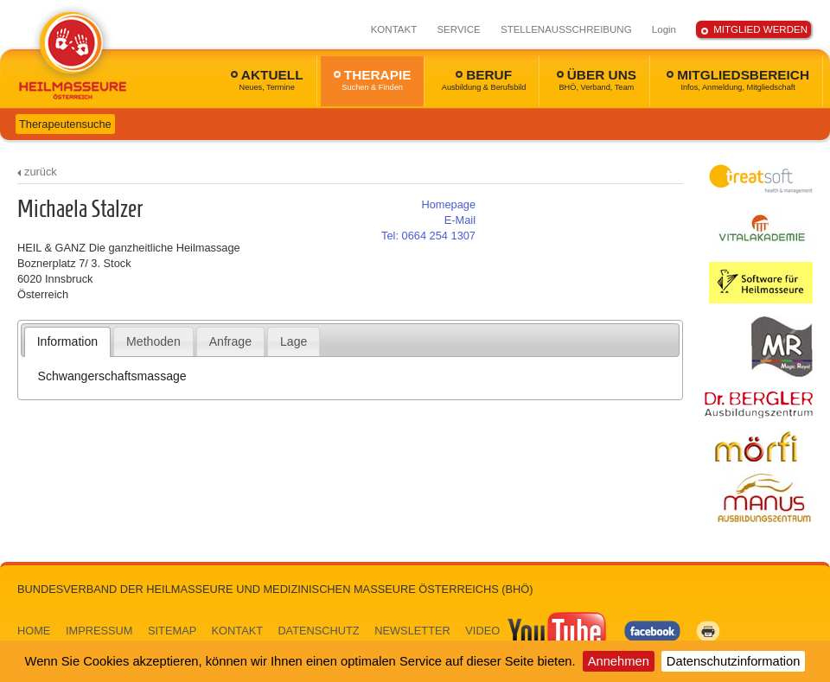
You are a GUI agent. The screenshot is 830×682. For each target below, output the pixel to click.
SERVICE (458, 29)
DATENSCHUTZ (318, 630)
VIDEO (537, 630)
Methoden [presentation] (153, 341)
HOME (33, 630)
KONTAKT (394, 29)
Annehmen (618, 661)
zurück (40, 171)
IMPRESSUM (99, 630)
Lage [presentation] (293, 341)
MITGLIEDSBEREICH (738, 79)
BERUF (484, 79)
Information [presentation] (67, 341)
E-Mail (460, 220)
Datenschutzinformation (734, 661)
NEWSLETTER (412, 630)
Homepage (448, 204)
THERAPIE (373, 79)
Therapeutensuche (65, 124)
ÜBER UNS (596, 79)
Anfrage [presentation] (230, 341)
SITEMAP (172, 630)
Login (664, 29)
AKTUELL (267, 79)
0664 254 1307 (428, 235)
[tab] (68, 341)
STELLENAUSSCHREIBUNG (566, 29)
